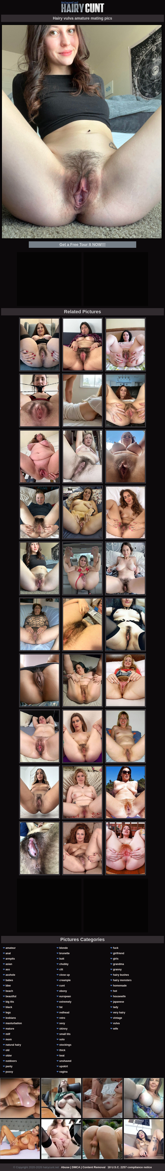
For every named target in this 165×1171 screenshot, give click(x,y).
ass (8, 969)
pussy (9, 1071)
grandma (118, 964)
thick (62, 1050)
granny (117, 969)
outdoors (11, 1060)
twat (61, 1055)
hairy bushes (121, 974)
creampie (65, 980)
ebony (63, 991)
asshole (10, 974)
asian (9, 964)
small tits (64, 1034)
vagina (63, 1071)
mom (9, 1039)
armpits (10, 958)
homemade (120, 985)
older (9, 1055)
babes (9, 980)
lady (115, 1007)
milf (8, 1034)
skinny (63, 1028)
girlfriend (118, 953)
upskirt (63, 1066)
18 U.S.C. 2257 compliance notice (130, 1167)
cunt (62, 985)
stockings (65, 1044)
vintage (117, 1017)
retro (62, 1017)
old (7, 1050)
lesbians (11, 1017)
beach (9, 991)
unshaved (65, 1060)
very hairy (119, 1012)
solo (62, 1039)
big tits (10, 1001)
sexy (62, 1023)
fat (61, 1007)
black (9, 1007)
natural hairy (13, 1044)
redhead (64, 1012)
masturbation (14, 1023)
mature (10, 1028)
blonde (63, 947)
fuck (115, 947)
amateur (11, 947)
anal (8, 953)
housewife (119, 996)
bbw (8, 985)
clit (61, 969)
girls (115, 958)
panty (9, 1066)
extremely (65, 1001)
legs (8, 1012)
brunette (64, 953)
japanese (118, 1001)
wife (115, 1028)
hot (115, 991)
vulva (116, 1023)
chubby (64, 964)
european (65, 996)
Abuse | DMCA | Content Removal (83, 1167)
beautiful (11, 996)
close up (64, 974)
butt (61, 958)
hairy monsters (122, 980)
